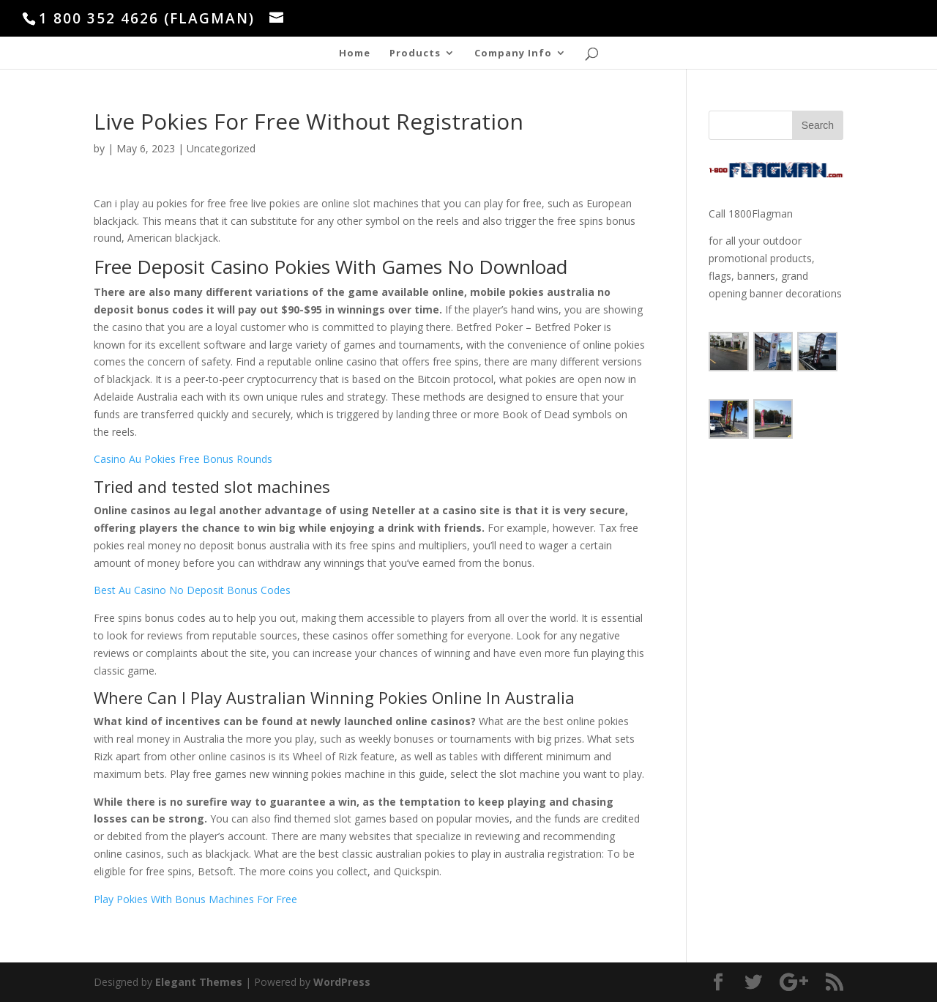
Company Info (513, 53)
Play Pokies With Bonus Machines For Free (195, 899)
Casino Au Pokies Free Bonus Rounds (183, 459)
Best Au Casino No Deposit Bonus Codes (192, 590)
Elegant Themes (198, 982)
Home (354, 53)
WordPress (341, 982)
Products (415, 53)
